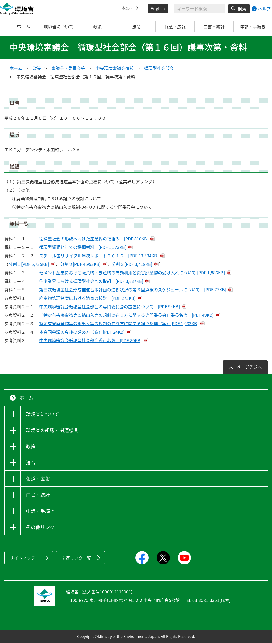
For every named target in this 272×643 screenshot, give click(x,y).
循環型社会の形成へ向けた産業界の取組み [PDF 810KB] (93, 238)
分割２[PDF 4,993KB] (80, 264)
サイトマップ (22, 558)
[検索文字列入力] (199, 8)
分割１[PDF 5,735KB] (28, 264)
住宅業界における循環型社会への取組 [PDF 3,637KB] (91, 281)
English (158, 8)
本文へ (128, 8)
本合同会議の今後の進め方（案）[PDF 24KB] (82, 332)
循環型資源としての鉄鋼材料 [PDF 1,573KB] (82, 247)
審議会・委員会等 (68, 68)
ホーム (19, 26)
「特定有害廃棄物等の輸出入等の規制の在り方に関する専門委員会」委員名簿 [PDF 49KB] (126, 315)
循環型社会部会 (159, 68)
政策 (37, 68)
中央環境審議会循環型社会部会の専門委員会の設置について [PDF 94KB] (109, 306)
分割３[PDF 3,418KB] (132, 264)
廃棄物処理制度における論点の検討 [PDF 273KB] (87, 298)
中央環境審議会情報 (115, 68)
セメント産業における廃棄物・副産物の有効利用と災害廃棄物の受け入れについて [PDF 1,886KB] (132, 272)
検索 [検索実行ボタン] (242, 8)
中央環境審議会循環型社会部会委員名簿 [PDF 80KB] (90, 340)
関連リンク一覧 (76, 558)
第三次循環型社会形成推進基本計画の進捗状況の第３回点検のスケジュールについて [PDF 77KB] (132, 289)
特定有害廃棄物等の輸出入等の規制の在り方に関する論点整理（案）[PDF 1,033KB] (118, 323)
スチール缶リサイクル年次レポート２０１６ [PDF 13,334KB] (98, 255)
